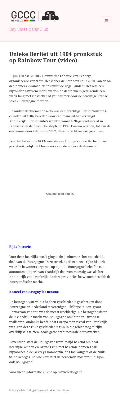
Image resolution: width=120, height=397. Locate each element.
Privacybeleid (17, 390)
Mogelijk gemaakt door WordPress (49, 390)
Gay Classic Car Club (28, 29)
